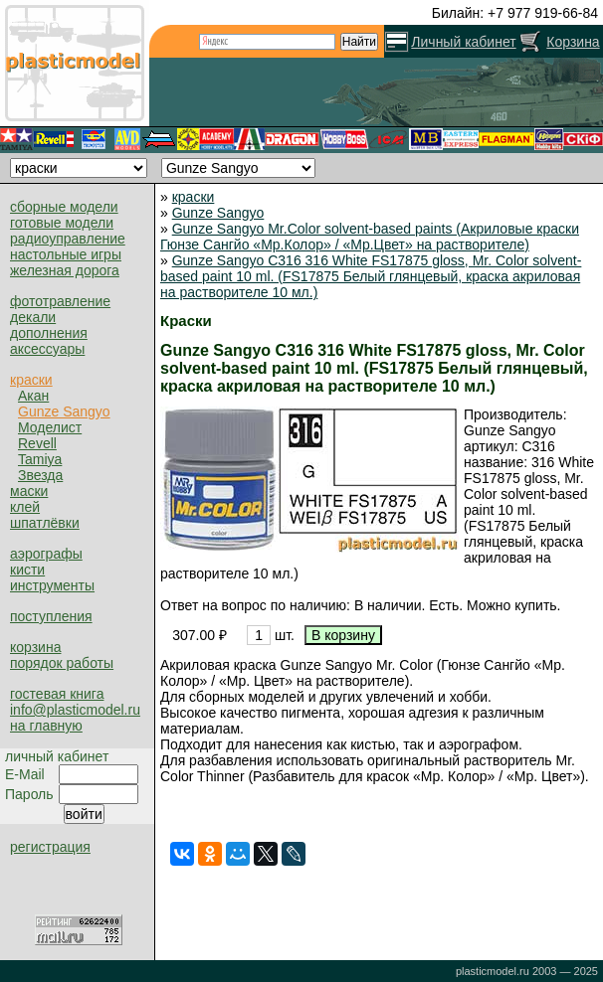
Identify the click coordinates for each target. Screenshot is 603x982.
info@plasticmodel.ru (75, 710)
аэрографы (46, 554)
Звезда (40, 475)
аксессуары (47, 349)
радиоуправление (67, 238)
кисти (27, 569)
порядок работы (61, 663)
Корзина (572, 42)
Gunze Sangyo (64, 411)
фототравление (60, 301)
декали (33, 317)
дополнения (49, 333)
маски (29, 491)
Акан (33, 396)
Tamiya (40, 459)
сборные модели (64, 207)
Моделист (50, 427)
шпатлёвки (45, 523)
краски (31, 380)
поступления (51, 616)
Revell (37, 443)
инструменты (52, 585)
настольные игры (65, 254)
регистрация (50, 847)
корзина (35, 647)
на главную (46, 726)
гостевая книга (56, 694)
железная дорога (64, 270)
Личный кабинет (463, 42)
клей (25, 507)
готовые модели (61, 223)
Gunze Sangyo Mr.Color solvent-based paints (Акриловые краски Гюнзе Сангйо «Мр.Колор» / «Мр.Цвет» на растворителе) (369, 236)
